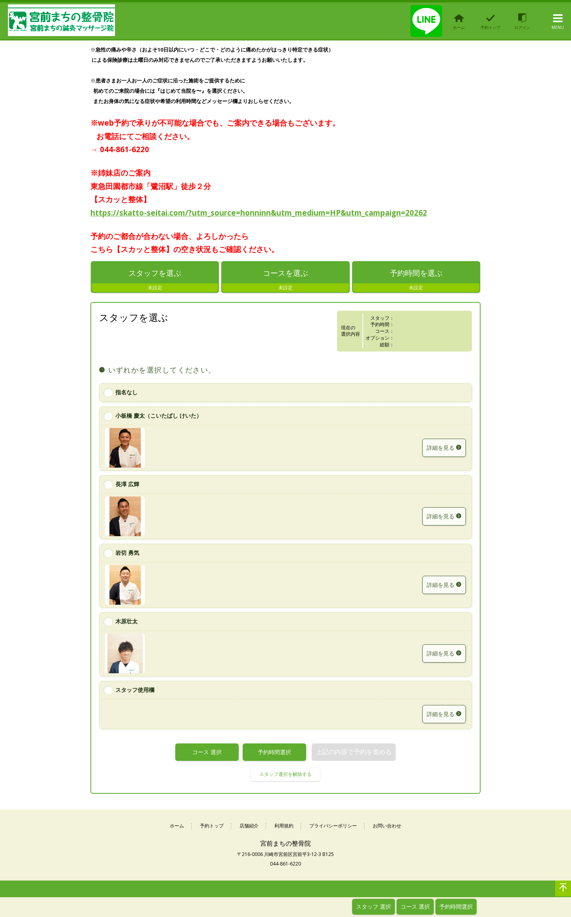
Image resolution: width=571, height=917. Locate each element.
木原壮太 (126, 621)
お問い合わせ (387, 826)
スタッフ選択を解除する (285, 774)
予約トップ (212, 826)
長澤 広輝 (127, 484)
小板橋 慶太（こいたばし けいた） (158, 416)
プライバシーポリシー (333, 826)
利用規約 (283, 826)
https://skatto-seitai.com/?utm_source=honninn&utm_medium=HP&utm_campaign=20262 (258, 213)
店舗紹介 (249, 826)
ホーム (177, 826)
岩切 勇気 (127, 553)
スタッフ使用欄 (134, 690)
